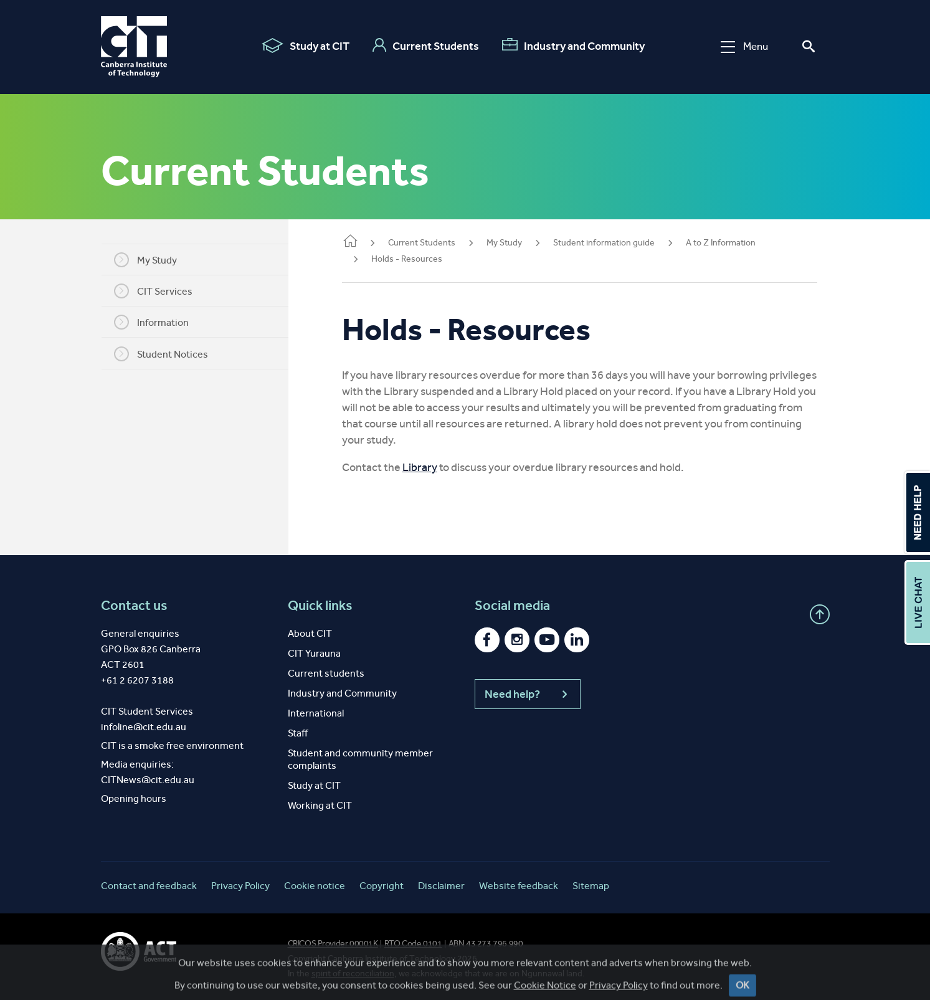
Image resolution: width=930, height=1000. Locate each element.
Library (437, 467)
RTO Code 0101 (413, 943)
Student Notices (170, 353)
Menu (744, 46)
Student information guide (621, 242)
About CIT (310, 633)
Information (160, 322)
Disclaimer (441, 886)
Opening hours (133, 798)
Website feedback (518, 886)
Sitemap (590, 886)
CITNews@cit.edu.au (147, 780)
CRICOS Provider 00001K (333, 943)
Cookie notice (314, 886)
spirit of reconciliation (352, 973)
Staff (298, 733)
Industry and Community (573, 45)
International (316, 713)
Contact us (134, 606)
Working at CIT (320, 805)
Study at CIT (305, 45)
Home (367, 242)
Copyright (381, 886)
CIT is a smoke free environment (172, 745)
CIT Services (162, 290)
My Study (154, 259)
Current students (326, 673)
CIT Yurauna (314, 653)
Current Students (425, 45)
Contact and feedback (149, 886)
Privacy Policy (240, 886)
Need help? (528, 694)
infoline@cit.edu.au (143, 727)
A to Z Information (738, 242)
